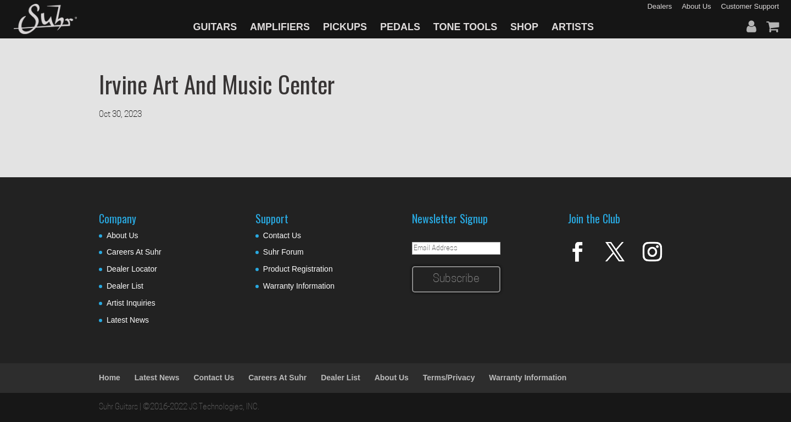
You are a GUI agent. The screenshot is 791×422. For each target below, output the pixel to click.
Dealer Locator (132, 269)
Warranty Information (299, 286)
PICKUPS (345, 26)
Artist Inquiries (131, 303)
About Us (122, 235)
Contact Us (282, 235)
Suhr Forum (283, 251)
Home (109, 377)
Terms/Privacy (449, 377)
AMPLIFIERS (280, 26)
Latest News (128, 320)
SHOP (524, 26)
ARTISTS (573, 26)
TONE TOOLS (465, 26)
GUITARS (215, 26)
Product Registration (298, 269)
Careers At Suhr (134, 251)
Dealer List (125, 286)
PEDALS (400, 26)
